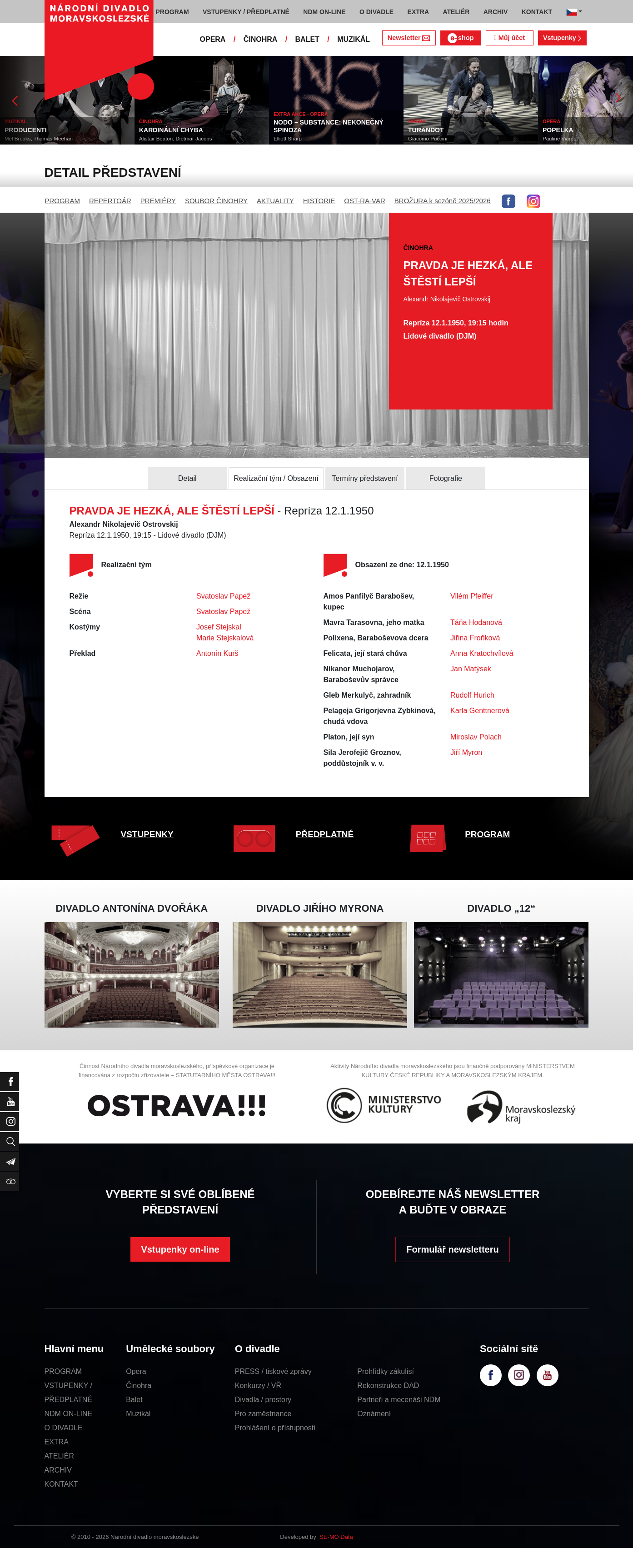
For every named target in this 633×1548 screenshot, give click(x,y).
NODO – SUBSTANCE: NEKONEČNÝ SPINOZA (329, 126)
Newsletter (409, 37)
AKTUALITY (275, 201)
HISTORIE (319, 201)
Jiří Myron (466, 752)
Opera (136, 1371)
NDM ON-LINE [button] (324, 11)
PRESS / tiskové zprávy (273, 1371)
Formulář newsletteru (452, 1249)
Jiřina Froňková (475, 638)
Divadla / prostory (263, 1399)
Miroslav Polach (476, 737)
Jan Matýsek (470, 669)
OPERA (213, 39)
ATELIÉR (60, 1456)
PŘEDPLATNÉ (325, 834)
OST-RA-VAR (364, 201)
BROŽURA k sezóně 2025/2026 (442, 201)
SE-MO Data (336, 1536)
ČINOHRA (261, 39)
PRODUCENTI (26, 130)
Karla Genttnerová (479, 710)
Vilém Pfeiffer (471, 596)
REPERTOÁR (110, 201)
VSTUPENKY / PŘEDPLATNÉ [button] (246, 11)
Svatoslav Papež (223, 596)
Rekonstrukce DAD (388, 1385)
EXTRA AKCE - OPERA (301, 114)
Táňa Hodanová (476, 622)
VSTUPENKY (147, 834)
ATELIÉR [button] (456, 11)
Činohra (138, 1385)
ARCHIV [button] (495, 11)
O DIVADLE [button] (376, 11)
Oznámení (374, 1414)
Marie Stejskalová (225, 638)
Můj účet (509, 37)
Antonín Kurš (217, 653)
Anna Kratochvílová (481, 653)
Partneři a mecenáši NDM (398, 1399)
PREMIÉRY (158, 201)
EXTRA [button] (418, 11)
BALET (307, 39)
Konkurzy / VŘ (258, 1385)
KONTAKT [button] (537, 11)
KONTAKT (61, 1484)
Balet (134, 1399)
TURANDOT (426, 130)
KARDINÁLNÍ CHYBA (171, 130)
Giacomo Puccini (427, 138)
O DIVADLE (64, 1428)
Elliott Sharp (288, 138)
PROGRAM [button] (172, 11)
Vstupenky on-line (180, 1249)
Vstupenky (562, 37)
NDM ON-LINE (69, 1414)
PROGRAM (62, 201)
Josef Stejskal (218, 627)
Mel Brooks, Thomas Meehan (39, 138)
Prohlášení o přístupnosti (275, 1428)
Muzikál (138, 1414)
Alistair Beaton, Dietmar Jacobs (175, 138)
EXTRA (57, 1442)
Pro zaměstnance (263, 1414)
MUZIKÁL (353, 39)
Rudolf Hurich (472, 695)
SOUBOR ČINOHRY (216, 201)
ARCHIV (58, 1470)
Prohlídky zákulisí (385, 1371)
